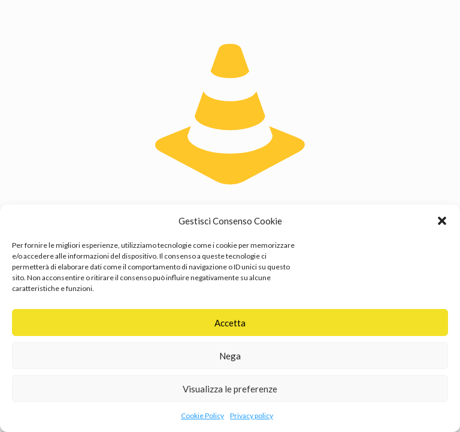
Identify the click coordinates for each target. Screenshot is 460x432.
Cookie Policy (202, 415)
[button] (442, 221)
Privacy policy (251, 415)
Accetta (230, 322)
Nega (230, 355)
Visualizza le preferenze (230, 388)
